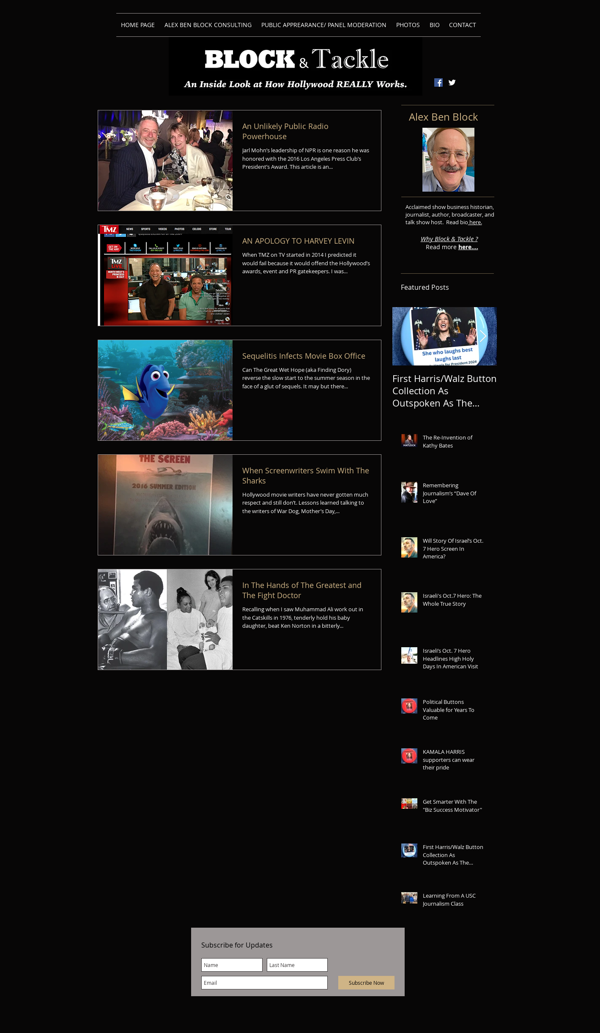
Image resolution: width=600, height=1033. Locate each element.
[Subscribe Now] (366, 982)
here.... (468, 247)
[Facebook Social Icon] (438, 82)
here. (475, 222)
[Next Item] (483, 336)
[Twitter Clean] (452, 82)
